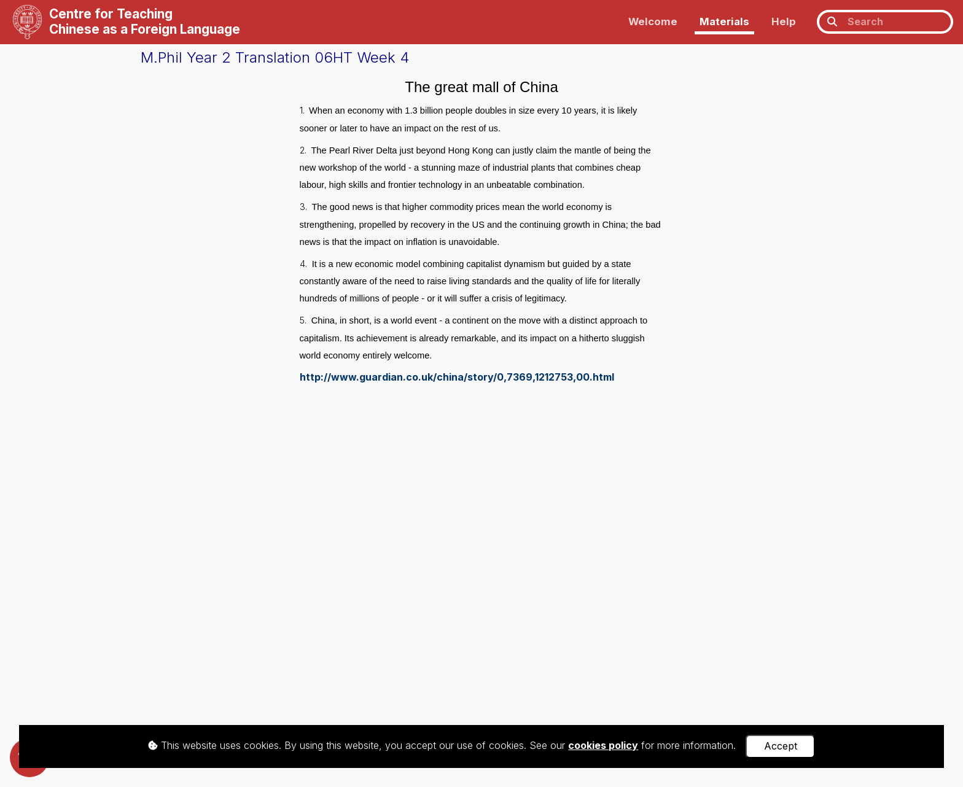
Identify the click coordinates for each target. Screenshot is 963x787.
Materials (724, 21)
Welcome (652, 21)
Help (783, 21)
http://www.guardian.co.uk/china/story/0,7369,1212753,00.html (457, 377)
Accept (780, 746)
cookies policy (603, 745)
